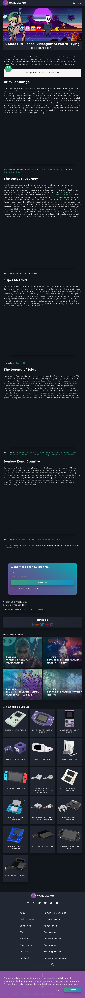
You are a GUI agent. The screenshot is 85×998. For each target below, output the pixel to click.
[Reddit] (51, 903)
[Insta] (34, 903)
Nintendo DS (21, 455)
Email (13, 572)
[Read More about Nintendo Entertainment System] (42, 806)
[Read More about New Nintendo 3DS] (69, 777)
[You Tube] (57, 903)
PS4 (45, 170)
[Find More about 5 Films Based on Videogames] (22, 652)
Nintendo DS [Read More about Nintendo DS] (14, 846)
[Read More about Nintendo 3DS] (15, 806)
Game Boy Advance (65, 455)
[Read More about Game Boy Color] (69, 718)
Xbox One (15, 172)
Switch (7, 172)
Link (52, 383)
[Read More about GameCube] (15, 748)
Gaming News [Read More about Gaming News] (51, 945)
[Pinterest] (45, 903)
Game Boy (20, 452)
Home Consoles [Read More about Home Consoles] (52, 919)
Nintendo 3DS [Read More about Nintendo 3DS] (14, 817)
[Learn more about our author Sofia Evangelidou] (16, 605)
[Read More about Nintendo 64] (69, 806)
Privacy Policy (11, 984)
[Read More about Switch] (15, 777)
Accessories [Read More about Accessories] (50, 925)
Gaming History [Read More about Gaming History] (52, 951)
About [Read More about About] (23, 912)
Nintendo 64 (9, 455)
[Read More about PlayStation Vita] (69, 835)
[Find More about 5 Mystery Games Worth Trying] (62, 684)
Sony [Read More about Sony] (51, 846)
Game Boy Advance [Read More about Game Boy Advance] (41, 730)
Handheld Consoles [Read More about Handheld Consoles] (54, 912)
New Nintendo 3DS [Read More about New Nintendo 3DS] (68, 788)
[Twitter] (39, 903)
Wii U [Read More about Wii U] (36, 759)
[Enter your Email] (42, 576)
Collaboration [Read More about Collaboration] (28, 919)
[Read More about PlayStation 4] (42, 835)
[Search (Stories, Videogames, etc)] (42, 965)
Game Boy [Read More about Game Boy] (10, 730)
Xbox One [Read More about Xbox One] (9, 876)
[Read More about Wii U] (42, 748)
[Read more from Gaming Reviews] (38, 609)
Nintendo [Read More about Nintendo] (21, 730)
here (74, 545)
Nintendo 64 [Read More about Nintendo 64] (68, 817)
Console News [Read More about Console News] (51, 932)
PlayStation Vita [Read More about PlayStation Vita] (68, 846)
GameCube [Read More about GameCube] (10, 759)
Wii (55, 452)
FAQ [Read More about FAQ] (22, 932)
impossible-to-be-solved (61, 195)
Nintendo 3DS (34, 455)
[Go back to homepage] (15, 3)
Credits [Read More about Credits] (24, 951)
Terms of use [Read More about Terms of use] (27, 945)
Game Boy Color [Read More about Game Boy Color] (68, 730)
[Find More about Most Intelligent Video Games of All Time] (22, 684)
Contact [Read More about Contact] (24, 958)
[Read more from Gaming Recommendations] (16, 609)
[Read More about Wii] (69, 748)
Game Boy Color (33, 452)
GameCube (47, 452)
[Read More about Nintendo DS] (15, 835)
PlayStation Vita (55, 170)
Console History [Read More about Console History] (52, 938)
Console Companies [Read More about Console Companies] (55, 958)
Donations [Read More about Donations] (25, 925)
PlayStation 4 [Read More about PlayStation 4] (39, 846)
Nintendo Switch (64, 452)
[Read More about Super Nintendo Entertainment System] (42, 777)
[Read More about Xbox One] (15, 864)
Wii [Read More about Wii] (63, 759)
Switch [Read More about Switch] (9, 788)
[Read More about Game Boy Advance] (42, 718)
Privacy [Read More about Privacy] (24, 938)
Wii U (43, 455)
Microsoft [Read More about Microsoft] (22, 876)
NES (74, 452)
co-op (65, 475)
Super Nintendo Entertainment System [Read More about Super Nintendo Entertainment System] (42, 789)
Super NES (20, 363)
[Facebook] (28, 903)
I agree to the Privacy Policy (23, 588)
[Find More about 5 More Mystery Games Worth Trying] (62, 652)
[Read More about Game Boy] (15, 718)
